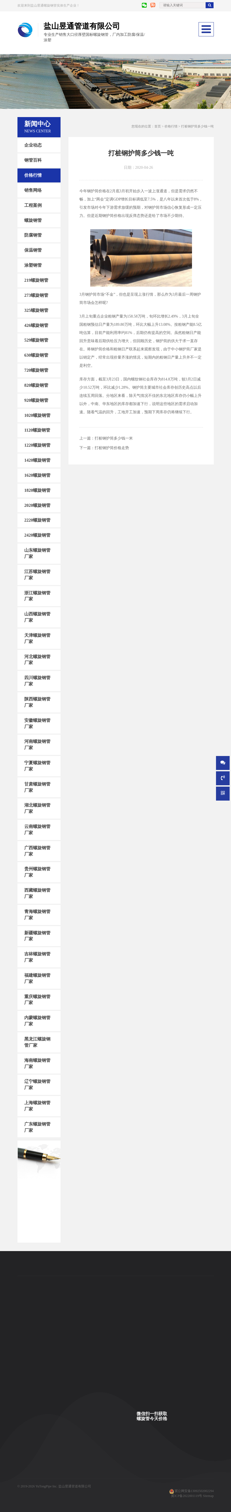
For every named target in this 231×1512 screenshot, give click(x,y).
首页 (157, 126)
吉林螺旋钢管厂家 (37, 957)
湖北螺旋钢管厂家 (37, 808)
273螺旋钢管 (36, 295)
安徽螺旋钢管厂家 (37, 723)
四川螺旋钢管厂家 (37, 680)
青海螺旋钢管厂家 (37, 914)
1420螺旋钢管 (37, 460)
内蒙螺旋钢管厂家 (37, 1020)
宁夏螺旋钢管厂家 (37, 765)
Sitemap (208, 1496)
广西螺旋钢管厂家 (37, 850)
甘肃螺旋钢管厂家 (37, 787)
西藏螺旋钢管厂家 (37, 893)
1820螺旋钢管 (37, 490)
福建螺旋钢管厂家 (37, 978)
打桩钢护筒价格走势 (112, 448)
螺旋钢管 (33, 220)
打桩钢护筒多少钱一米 (114, 438)
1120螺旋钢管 (37, 430)
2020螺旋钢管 (37, 505)
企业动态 (33, 145)
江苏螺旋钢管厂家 (37, 574)
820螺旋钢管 (36, 385)
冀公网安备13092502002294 (194, 1491)
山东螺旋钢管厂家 (37, 553)
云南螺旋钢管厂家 (37, 829)
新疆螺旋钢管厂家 (37, 935)
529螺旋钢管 (36, 340)
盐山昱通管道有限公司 (74, 1486)
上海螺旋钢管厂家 (37, 1105)
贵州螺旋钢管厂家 (37, 872)
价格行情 (33, 175)
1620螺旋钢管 (37, 475)
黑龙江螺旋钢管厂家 (37, 1042)
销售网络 (33, 190)
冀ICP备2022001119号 (186, 1496)
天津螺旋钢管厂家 (37, 638)
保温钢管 (33, 250)
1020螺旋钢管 (37, 415)
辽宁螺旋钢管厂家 (37, 1084)
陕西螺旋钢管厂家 (37, 702)
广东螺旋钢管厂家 (37, 1127)
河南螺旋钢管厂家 (37, 744)
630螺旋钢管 (36, 355)
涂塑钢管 (33, 265)
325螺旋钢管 (36, 310)
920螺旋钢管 (36, 400)
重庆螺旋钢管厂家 (37, 999)
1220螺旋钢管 (37, 445)
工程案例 (33, 205)
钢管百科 (33, 160)
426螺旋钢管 (36, 325)
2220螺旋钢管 (37, 520)
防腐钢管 (33, 235)
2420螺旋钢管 (37, 535)
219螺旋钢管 (36, 280)
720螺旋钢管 (36, 370)
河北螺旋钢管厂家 (37, 659)
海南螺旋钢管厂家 (37, 1063)
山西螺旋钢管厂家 (37, 617)
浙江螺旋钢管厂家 (37, 595)
